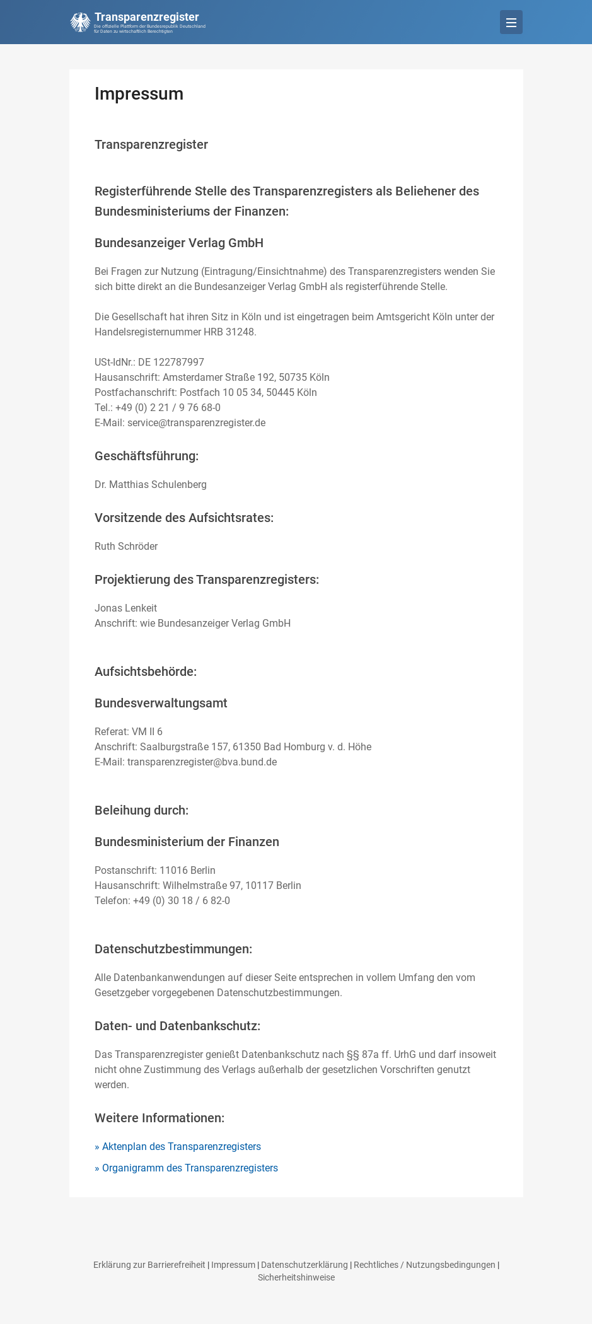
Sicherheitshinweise (296, 1277)
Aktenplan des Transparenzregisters (181, 1147)
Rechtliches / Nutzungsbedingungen (425, 1265)
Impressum (233, 1265)
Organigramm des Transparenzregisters (190, 1168)
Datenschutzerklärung (304, 1265)
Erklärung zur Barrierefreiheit (149, 1265)
